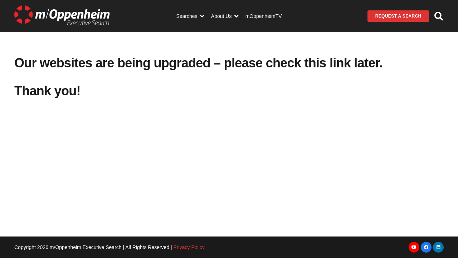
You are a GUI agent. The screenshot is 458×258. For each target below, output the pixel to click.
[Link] (62, 16)
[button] (438, 16)
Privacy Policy (189, 247)
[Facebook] (426, 247)
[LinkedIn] (438, 247)
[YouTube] (414, 247)
